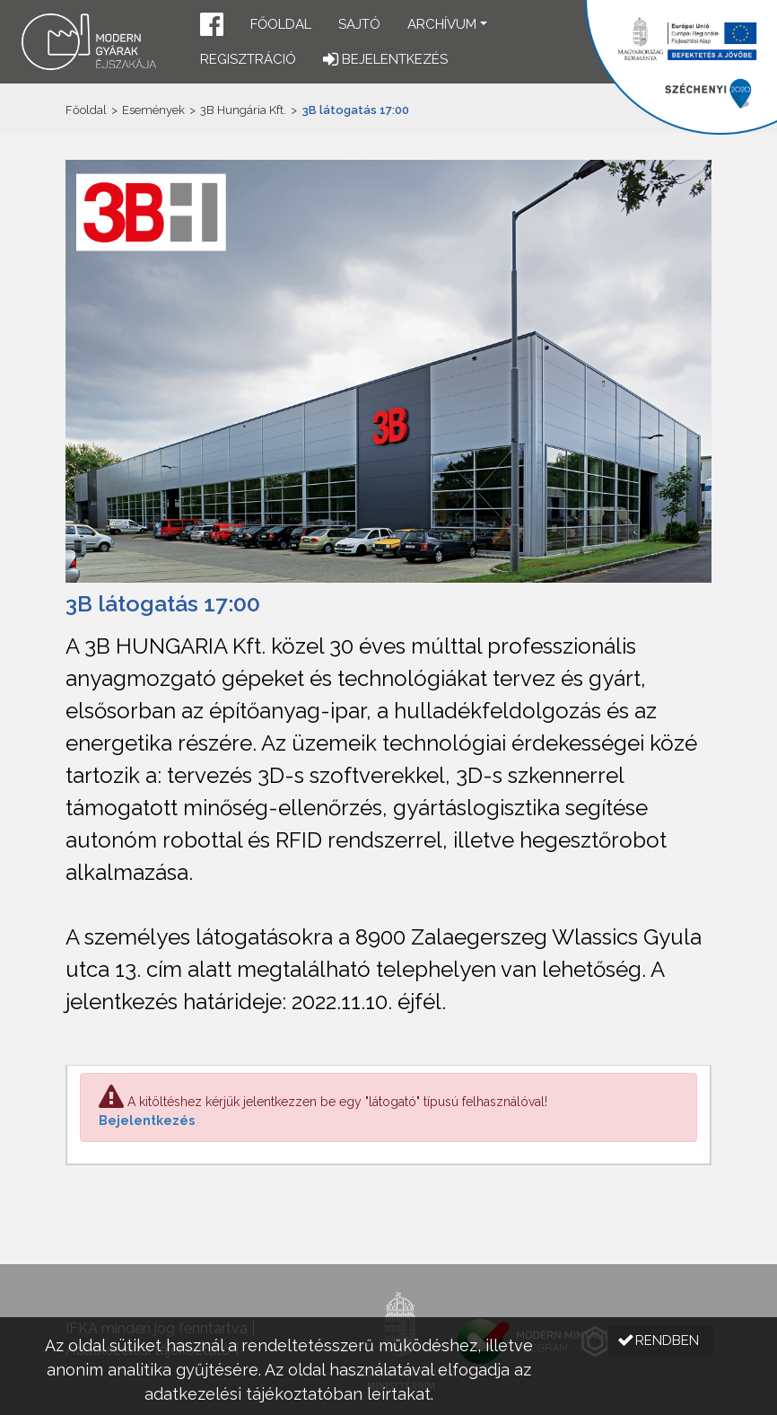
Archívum (441, 24)
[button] (211, 26)
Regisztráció (248, 59)
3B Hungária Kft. (243, 110)
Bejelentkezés (147, 1120)
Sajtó (359, 24)
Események (153, 110)
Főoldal (280, 24)
